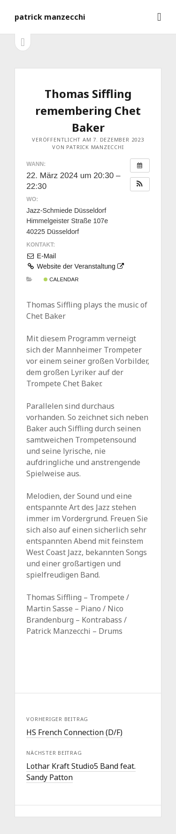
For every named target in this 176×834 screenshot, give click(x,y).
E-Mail (41, 256)
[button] (139, 184)
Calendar (61, 279)
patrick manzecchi (50, 17)
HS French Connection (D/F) (74, 732)
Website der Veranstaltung (75, 266)
